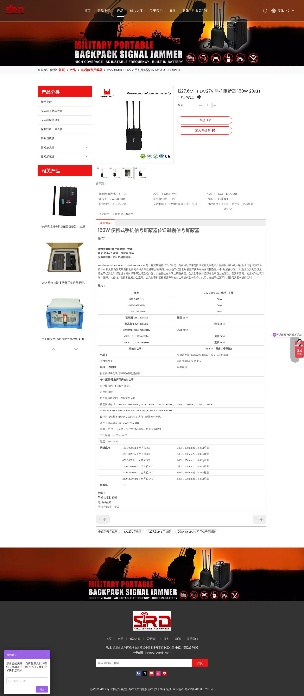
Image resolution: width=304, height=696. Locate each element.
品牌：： (158, 194)
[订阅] (200, 663)
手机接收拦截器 (107, 497)
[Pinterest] (164, 673)
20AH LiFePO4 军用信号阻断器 (197, 532)
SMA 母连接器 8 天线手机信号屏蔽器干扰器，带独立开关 (64, 283)
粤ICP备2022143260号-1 (200, 689)
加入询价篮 (205, 130)
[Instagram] (158, 673)
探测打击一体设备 (52, 129)
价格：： (212, 199)
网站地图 (178, 689)
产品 (120, 11)
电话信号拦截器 (107, 532)
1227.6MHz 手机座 (160, 532)
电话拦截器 (104, 502)
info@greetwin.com (158, 653)
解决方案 (136, 11)
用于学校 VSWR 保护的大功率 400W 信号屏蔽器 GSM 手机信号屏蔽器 (64, 339)
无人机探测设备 (50, 120)
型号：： (104, 199)
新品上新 (103, 11)
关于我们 (156, 11)
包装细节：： (107, 204)
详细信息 (105, 223)
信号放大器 (47, 147)
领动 (168, 689)
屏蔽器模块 (47, 138)
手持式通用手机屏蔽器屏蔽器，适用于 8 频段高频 (64, 226)
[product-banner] (152, 574)
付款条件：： (215, 204)
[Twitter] (144, 673)
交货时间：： (161, 204)
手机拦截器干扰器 (109, 507)
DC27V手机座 (133, 532)
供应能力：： (107, 214)
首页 (87, 11)
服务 (172, 11)
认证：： (212, 194)
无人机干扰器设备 (52, 111)
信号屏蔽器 (47, 156)
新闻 (185, 11)
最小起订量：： (162, 199)
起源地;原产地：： (110, 194)
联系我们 (202, 11)
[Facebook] (138, 673)
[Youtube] (151, 673)
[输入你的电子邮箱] (143, 663)
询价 (205, 120)
